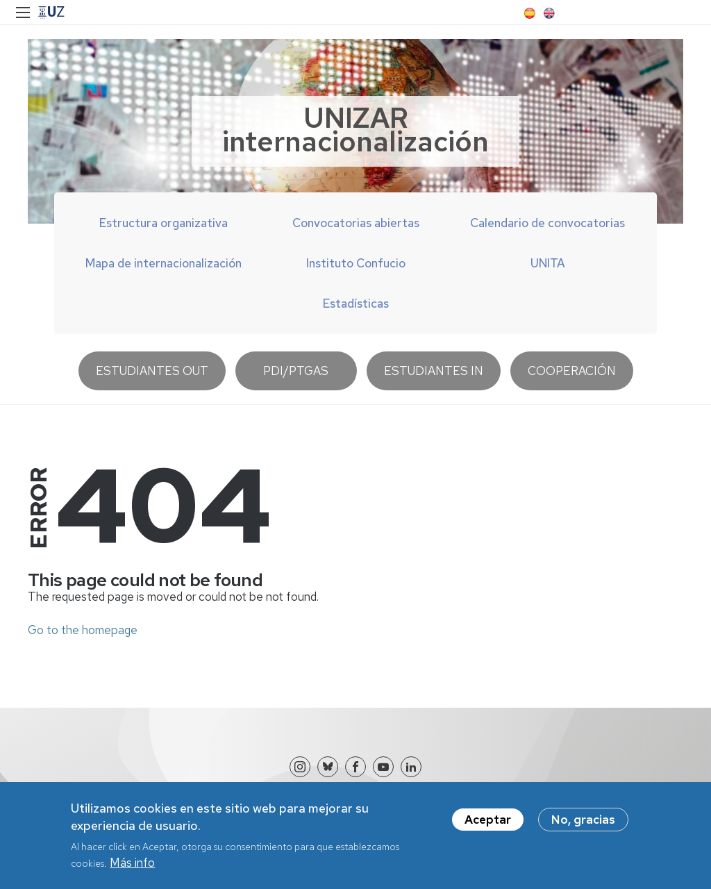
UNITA (547, 263)
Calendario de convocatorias (547, 223)
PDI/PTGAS (295, 371)
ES (528, 13)
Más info (132, 869)
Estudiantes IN (433, 371)
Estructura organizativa (163, 223)
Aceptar (488, 826)
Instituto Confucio (355, 263)
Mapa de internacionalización (163, 263)
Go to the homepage (82, 630)
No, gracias (583, 826)
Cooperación (572, 371)
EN (548, 13)
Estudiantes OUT (152, 371)
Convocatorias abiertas (355, 223)
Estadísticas (356, 303)
